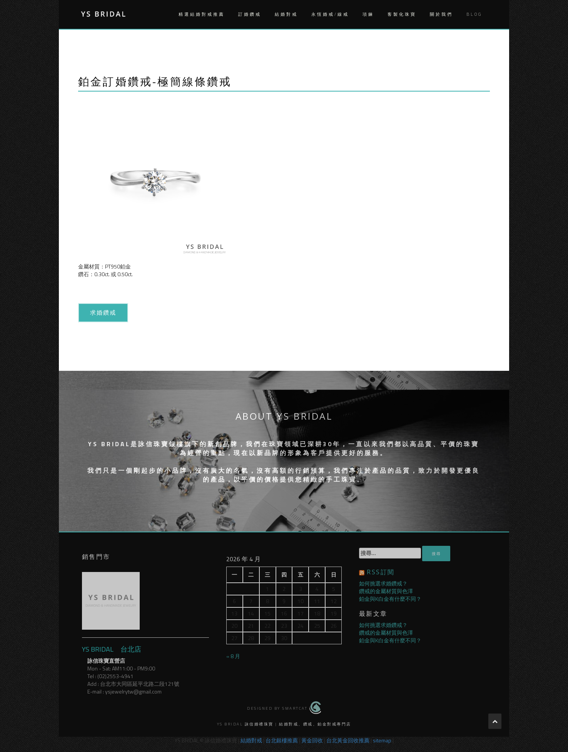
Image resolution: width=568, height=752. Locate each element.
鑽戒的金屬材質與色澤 (386, 591)
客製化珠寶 (402, 14)
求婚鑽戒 (103, 312)
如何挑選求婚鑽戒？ (383, 583)
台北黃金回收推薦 (347, 740)
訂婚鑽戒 (249, 14)
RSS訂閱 (380, 572)
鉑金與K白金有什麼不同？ (390, 599)
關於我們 (441, 14)
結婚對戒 (286, 14)
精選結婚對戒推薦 (202, 14)
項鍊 (368, 14)
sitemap (382, 740)
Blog (474, 14)
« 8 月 (233, 656)
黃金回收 (312, 740)
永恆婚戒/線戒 (330, 14)
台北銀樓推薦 (282, 740)
